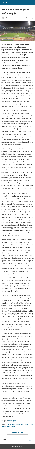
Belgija (7, 424)
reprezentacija (11, 426)
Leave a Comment (17, 432)
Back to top (30, 440)
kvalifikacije (25, 424)
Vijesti (14, 421)
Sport (10, 421)
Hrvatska (12, 424)
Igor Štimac (18, 424)
